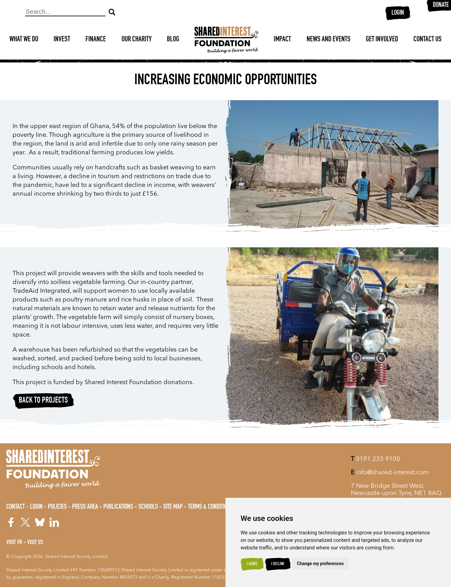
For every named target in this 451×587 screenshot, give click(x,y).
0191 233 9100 (375, 459)
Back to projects (43, 401)
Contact (15, 507)
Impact (282, 40)
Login (397, 13)
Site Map (173, 507)
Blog (173, 40)
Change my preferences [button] (320, 563)
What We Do (23, 40)
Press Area (85, 507)
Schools (148, 507)
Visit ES (35, 543)
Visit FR (14, 543)
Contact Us (427, 40)
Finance (96, 40)
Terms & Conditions (210, 507)
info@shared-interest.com (390, 473)
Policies (57, 507)
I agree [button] (252, 564)
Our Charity (137, 40)
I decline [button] (277, 564)
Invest (62, 40)
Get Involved (382, 40)
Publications (118, 507)
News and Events (328, 40)
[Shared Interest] (226, 40)
